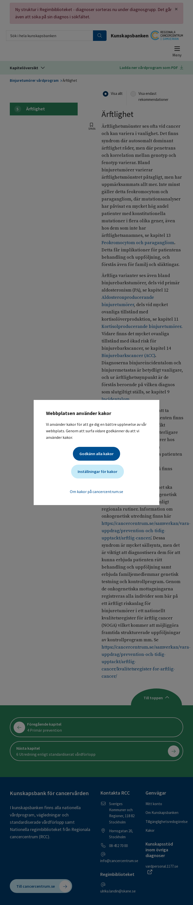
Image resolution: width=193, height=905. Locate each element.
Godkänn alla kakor (96, 453)
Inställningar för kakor (97, 471)
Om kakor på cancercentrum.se (96, 491)
